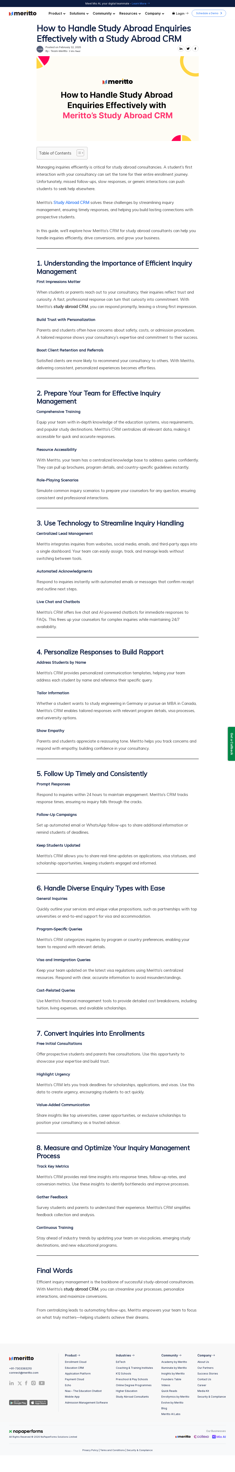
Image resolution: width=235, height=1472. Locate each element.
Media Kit (203, 1391)
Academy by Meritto (174, 1361)
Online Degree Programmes (134, 1385)
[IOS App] (38, 1402)
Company (154, 13)
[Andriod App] (18, 1402)
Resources (130, 13)
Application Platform (78, 1373)
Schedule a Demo (207, 13)
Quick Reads (169, 1391)
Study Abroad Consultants (132, 1396)
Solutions (79, 13)
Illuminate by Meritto (174, 1367)
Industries (125, 1355)
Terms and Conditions (112, 1450)
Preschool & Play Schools (132, 1379)
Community (104, 13)
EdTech (120, 1361)
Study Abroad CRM (71, 202)
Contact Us (204, 1379)
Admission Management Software (86, 1402)
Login (180, 13)
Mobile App (72, 1396)
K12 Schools (123, 1373)
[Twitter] (20, 1383)
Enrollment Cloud (75, 1361)
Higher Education (126, 1391)
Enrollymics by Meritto (175, 1396)
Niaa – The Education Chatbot (83, 1391)
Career (201, 1385)
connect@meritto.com (23, 1372)
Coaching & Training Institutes (134, 1367)
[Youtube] (42, 1384)
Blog (164, 1408)
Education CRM (74, 1367)
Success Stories (207, 1373)
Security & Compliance (211, 1396)
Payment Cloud (74, 1379)
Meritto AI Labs (170, 1414)
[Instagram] (33, 1384)
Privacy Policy (90, 1450)
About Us (203, 1361)
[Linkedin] (11, 1384)
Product (57, 13)
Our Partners (205, 1367)
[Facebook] (26, 1384)
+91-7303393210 (20, 1368)
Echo (68, 1385)
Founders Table (171, 1379)
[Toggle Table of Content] (78, 152)
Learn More (141, 3)
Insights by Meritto (173, 1373)
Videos (165, 1385)
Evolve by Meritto (172, 1402)
